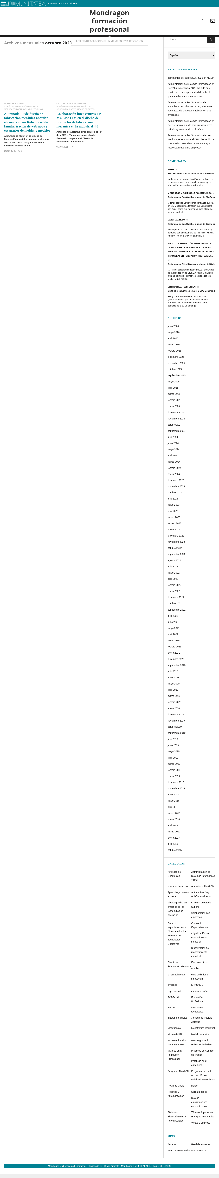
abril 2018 (173, 820)
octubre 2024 (175, 438)
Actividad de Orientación (174, 887)
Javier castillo (176, 233)
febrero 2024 (174, 481)
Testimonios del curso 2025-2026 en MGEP (191, 91)
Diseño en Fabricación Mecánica (21, 120)
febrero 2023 (174, 537)
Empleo (195, 982)
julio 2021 (173, 629)
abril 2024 (173, 469)
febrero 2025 (174, 413)
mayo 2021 (173, 642)
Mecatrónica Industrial (203, 1041)
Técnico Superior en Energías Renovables (202, 1128)
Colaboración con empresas (200, 928)
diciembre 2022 (176, 549)
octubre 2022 (175, 561)
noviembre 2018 (176, 802)
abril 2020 (173, 703)
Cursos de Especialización (199, 939)
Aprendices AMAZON (202, 900)
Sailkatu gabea (199, 1105)
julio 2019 (173, 753)
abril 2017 (173, 839)
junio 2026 (173, 339)
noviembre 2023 (176, 500)
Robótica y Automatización (176, 1107)
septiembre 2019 (176, 746)
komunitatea (71, 3)
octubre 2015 (175, 863)
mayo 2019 (173, 765)
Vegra (171, 183)
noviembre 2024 (176, 432)
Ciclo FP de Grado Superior (71, 117)
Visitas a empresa (200, 1136)
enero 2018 (174, 833)
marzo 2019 (174, 777)
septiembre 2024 (176, 444)
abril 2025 (173, 401)
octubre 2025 (175, 383)
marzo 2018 (174, 826)
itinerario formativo (177, 1031)
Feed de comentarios (179, 1164)
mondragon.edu (54, 3)
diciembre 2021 (176, 611)
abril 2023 (173, 524)
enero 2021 (174, 666)
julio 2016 (173, 857)
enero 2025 (174, 420)
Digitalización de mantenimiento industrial (200, 951)
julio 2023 (173, 512)
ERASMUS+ (197, 998)
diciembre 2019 (176, 728)
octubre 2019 (175, 740)
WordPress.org (199, 1164)
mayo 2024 (173, 463)
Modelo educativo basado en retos (75, 123)
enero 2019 (174, 790)
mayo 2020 (173, 697)
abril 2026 (173, 352)
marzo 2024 (174, 475)
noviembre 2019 (176, 734)
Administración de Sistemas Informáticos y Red (203, 889)
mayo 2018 (173, 814)
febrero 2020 (174, 716)
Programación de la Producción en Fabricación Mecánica (203, 1089)
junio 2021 (173, 635)
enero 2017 (174, 851)
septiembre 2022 (176, 568)
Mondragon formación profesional (109, 27)
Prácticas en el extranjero (199, 1076)
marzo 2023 (174, 531)
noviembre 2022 (176, 555)
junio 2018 (173, 808)
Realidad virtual (176, 1099)
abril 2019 (173, 771)
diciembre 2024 (176, 426)
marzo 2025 (174, 407)
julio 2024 (173, 450)
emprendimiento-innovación (200, 990)
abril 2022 (173, 592)
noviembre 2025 (176, 376)
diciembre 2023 (176, 494)
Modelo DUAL (175, 1048)
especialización (199, 1004)
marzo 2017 (174, 845)
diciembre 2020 (176, 672)
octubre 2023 (175, 506)
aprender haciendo (14, 117)
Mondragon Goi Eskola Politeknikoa (23, 123)
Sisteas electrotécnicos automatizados (199, 1115)
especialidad (174, 1004)
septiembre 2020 (176, 678)
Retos (194, 1099)
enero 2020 (174, 722)
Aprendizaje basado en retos (178, 908)
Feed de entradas (200, 1158)
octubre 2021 (175, 617)
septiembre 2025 (176, 389)
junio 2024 (173, 457)
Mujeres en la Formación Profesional (175, 1068)
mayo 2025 (173, 395)
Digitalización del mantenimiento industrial (200, 965)
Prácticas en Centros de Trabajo (202, 1066)
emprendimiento (176, 988)
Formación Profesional (197, 1013)
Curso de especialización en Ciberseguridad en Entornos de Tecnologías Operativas (177, 947)
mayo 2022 (173, 586)
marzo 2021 (174, 654)
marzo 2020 (174, 709)
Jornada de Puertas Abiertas (201, 1033)
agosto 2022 (174, 574)
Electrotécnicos (199, 976)
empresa (172, 998)
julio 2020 (173, 685)
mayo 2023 (173, 518)
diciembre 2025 (176, 370)
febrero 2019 (174, 783)
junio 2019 (173, 759)
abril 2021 (173, 648)
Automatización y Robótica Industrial (201, 908)
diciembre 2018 (176, 796)
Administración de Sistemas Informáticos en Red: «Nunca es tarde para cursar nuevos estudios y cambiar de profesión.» (191, 138)
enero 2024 (174, 487)
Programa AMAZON (178, 1085)
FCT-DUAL (173, 1011)
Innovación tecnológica (197, 1023)
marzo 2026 (174, 358)
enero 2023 (174, 543)
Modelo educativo (200, 1048)
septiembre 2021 (176, 623)
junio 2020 (173, 691)
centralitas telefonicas (182, 300)
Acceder (172, 1158)
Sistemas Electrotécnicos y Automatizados (177, 1130)
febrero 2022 (174, 598)
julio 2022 (173, 580)
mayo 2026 (173, 346)
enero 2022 (174, 605)
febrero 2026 (174, 364)
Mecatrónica (174, 1041)
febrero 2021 (174, 660)
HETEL (171, 1021)
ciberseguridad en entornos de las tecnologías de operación (177, 922)
